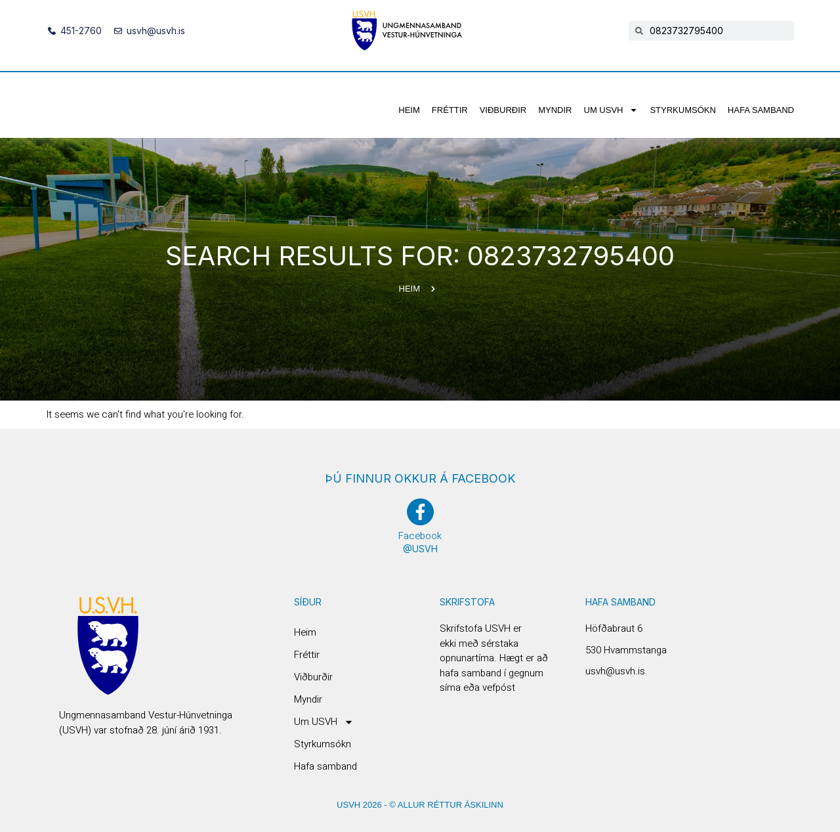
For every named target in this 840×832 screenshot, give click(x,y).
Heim (409, 110)
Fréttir (450, 110)
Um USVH (611, 110)
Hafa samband (761, 110)
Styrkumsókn (682, 110)
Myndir (555, 110)
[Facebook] (420, 511)
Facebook (420, 536)
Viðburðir (503, 110)
